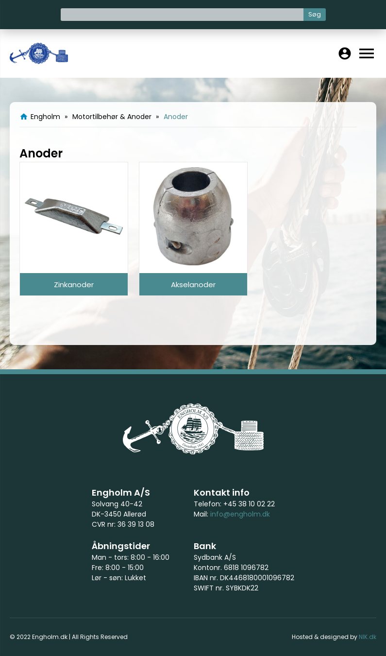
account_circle (344, 53)
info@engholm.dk (240, 514)
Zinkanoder (74, 284)
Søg (314, 14)
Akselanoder (193, 284)
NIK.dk (367, 637)
